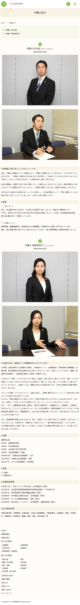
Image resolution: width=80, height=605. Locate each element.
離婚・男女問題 (7, 562)
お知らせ (4, 582)
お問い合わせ (6, 589)
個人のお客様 (6, 555)
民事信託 (24, 565)
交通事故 (5, 568)
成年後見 (24, 562)
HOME (3, 23)
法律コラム (5, 586)
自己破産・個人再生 (9, 571)
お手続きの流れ (7, 575)
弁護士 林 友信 (11, 30)
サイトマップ (6, 593)
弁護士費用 (5, 579)
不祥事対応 (6, 548)
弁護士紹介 (5, 537)
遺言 (22, 559)
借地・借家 (6, 565)
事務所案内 (5, 534)
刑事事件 (24, 568)
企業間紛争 (24, 545)
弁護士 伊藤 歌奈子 (12, 33)
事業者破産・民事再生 (9, 551)
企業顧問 (5, 545)
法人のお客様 (6, 541)
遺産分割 (5, 559)
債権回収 (24, 548)
